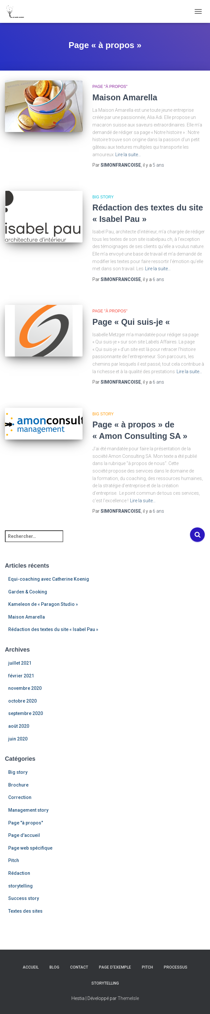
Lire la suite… (128, 154)
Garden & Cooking (27, 591)
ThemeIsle (128, 998)
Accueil (31, 967)
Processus (175, 967)
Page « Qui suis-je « (132, 321)
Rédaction (19, 873)
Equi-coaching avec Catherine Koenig (48, 579)
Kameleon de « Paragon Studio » (43, 604)
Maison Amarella (124, 97)
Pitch (13, 860)
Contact (79, 967)
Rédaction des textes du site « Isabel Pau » (53, 629)
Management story (28, 810)
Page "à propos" (109, 86)
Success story (23, 898)
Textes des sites (25, 911)
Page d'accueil (24, 835)
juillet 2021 (19, 663)
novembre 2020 (25, 688)
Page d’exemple (115, 967)
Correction (19, 797)
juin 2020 (18, 738)
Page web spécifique (30, 848)
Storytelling (105, 983)
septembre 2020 (25, 713)
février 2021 (21, 675)
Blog (54, 967)
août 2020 (18, 726)
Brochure (18, 785)
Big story (103, 197)
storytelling (20, 886)
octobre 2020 (22, 701)
